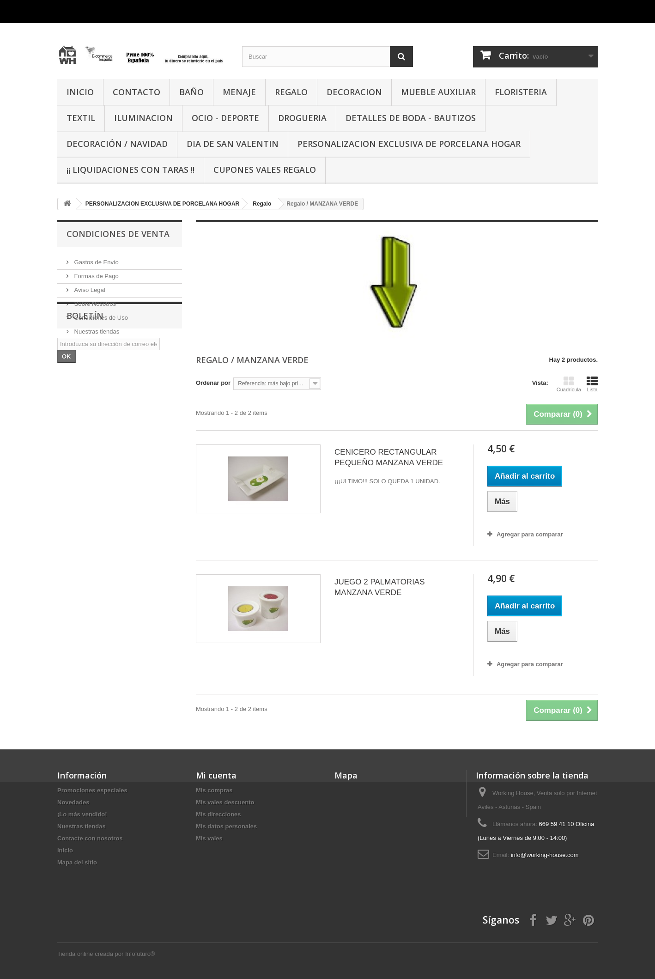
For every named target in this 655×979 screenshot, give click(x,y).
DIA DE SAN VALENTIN (233, 143)
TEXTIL (81, 117)
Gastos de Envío (96, 258)
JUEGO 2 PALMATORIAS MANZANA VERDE (379, 587)
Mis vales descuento (225, 802)
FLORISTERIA (521, 91)
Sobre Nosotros (94, 300)
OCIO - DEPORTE (225, 117)
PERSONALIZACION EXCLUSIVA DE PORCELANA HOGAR (409, 143)
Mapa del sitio (77, 862)
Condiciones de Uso (100, 313)
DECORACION (354, 91)
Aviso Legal (89, 286)
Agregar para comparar (530, 534)
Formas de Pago (96, 272)
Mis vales (209, 838)
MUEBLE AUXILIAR (438, 91)
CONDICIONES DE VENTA (118, 233)
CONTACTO (136, 91)
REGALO (291, 91)
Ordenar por (213, 382)
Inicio (65, 850)
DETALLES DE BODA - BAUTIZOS (411, 117)
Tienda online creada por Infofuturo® (106, 953)
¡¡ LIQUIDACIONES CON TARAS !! (130, 169)
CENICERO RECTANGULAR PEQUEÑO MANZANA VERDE (388, 457)
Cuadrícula (569, 384)
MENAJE (239, 91)
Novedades (73, 802)
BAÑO (191, 91)
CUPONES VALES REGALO (264, 169)
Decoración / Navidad (117, 143)
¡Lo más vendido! (82, 814)
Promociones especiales (92, 790)
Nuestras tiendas (96, 327)
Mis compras (214, 790)
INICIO (80, 91)
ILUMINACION (143, 117)
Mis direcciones (218, 814)
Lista (592, 384)
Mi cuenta (216, 775)
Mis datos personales (226, 826)
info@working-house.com (545, 854)
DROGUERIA (302, 117)
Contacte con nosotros (90, 838)
